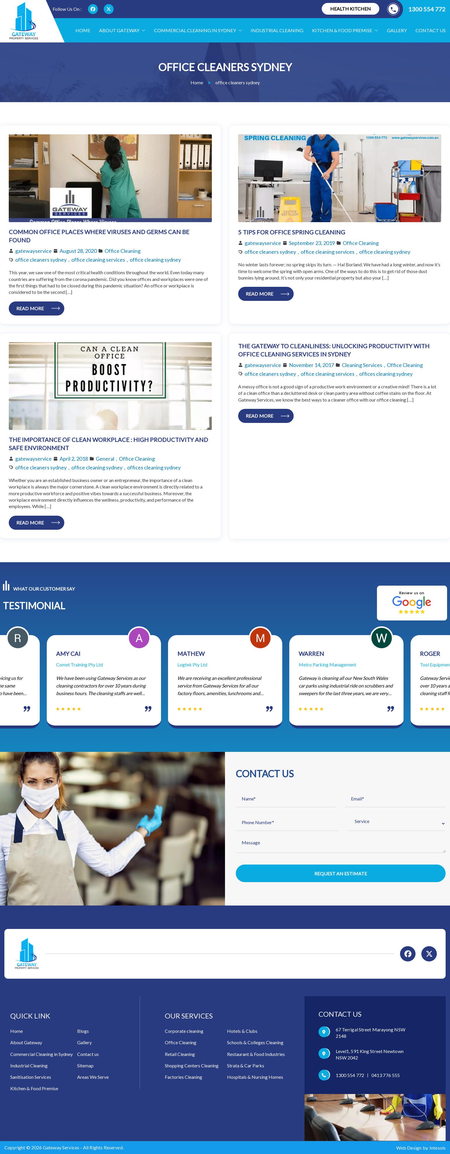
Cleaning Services (362, 365)
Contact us (431, 30)
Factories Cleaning (183, 1077)
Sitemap (85, 1066)
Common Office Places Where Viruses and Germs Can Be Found (99, 236)
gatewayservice (33, 251)
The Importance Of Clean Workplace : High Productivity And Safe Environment (108, 444)
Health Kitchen (350, 8)
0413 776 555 (385, 1075)
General (105, 458)
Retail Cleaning (180, 1054)
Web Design (408, 1147)
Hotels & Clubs (242, 1031)
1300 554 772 (416, 9)
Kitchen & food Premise (345, 30)
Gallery (397, 30)
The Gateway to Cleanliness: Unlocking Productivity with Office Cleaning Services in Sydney (334, 350)
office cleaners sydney (41, 259)
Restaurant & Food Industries (256, 1054)
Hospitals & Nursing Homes (255, 1077)
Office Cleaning (123, 251)
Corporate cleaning (184, 1031)
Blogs (83, 1031)
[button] (142, 30)
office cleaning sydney (155, 259)
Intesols (438, 1147)
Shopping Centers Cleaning (192, 1066)
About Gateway (122, 30)
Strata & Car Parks (245, 1066)
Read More (30, 308)
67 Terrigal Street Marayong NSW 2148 (370, 1033)
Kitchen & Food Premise (34, 1088)
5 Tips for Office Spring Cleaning (291, 232)
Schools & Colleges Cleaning (255, 1042)
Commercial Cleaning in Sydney (198, 30)
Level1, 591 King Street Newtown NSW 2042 (370, 1055)
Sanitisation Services (30, 1077)
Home (82, 30)
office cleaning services (98, 259)
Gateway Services (61, 1147)
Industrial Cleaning (277, 30)
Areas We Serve (93, 1077)
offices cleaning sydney (154, 467)
